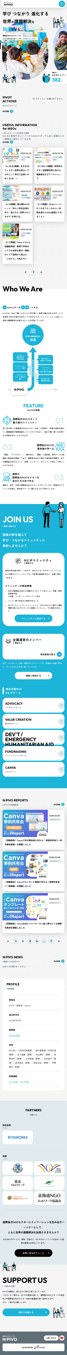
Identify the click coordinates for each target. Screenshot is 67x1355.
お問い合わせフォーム (33, 1253)
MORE (6, 111)
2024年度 (13, 1081)
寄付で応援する (26, 1312)
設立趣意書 (14, 1035)
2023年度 (24, 1081)
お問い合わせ (51, 1338)
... (44, 941)
